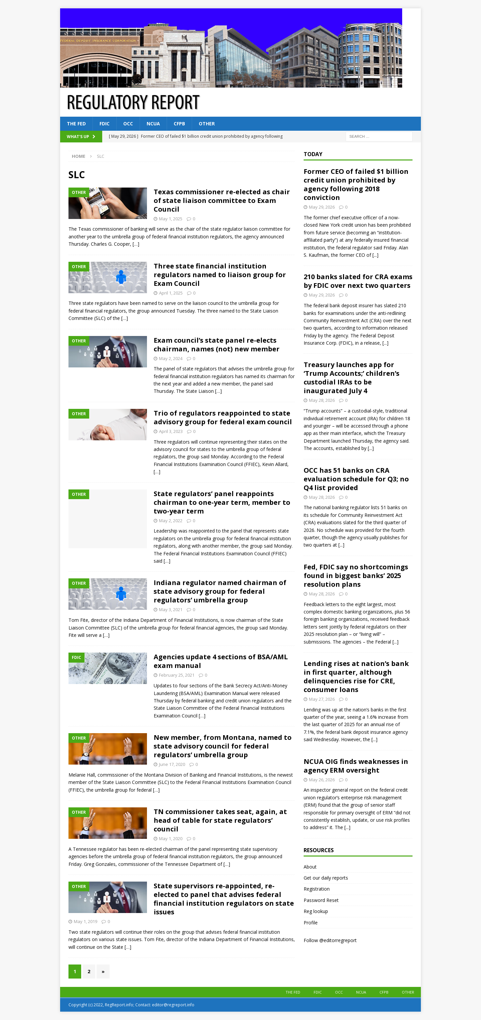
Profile (311, 922)
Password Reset (321, 900)
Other (207, 123)
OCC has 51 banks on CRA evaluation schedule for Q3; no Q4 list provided (356, 479)
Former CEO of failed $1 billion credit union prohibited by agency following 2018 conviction (356, 184)
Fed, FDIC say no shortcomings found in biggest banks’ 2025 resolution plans (356, 575)
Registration (317, 889)
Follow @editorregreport (330, 940)
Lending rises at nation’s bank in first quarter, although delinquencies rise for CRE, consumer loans (356, 676)
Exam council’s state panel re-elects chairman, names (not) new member (217, 344)
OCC (128, 123)
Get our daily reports (326, 878)
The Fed (76, 123)
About (310, 867)
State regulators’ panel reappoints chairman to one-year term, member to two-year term (222, 502)
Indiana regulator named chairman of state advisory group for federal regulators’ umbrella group (220, 591)
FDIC (105, 123)
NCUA (153, 123)
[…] (136, 244)
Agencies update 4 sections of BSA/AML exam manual (221, 661)
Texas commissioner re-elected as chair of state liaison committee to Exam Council (222, 200)
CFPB (179, 123)
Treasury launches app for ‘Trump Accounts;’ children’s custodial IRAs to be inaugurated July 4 (351, 377)
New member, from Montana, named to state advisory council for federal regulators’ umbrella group (223, 746)
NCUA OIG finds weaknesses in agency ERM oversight (356, 766)
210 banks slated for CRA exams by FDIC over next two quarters (358, 281)
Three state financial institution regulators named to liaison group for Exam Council (220, 274)
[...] (375, 255)
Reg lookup (316, 911)
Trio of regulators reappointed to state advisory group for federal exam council (223, 417)
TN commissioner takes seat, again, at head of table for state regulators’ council (220, 820)
